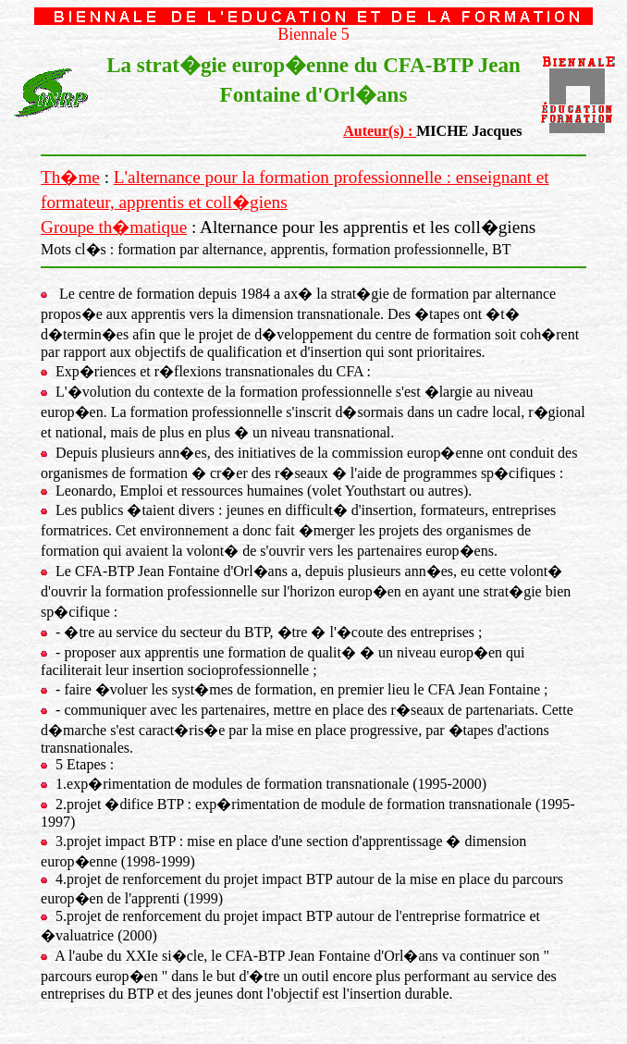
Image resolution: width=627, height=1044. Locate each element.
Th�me (70, 177)
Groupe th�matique (114, 227)
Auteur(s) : (379, 131)
